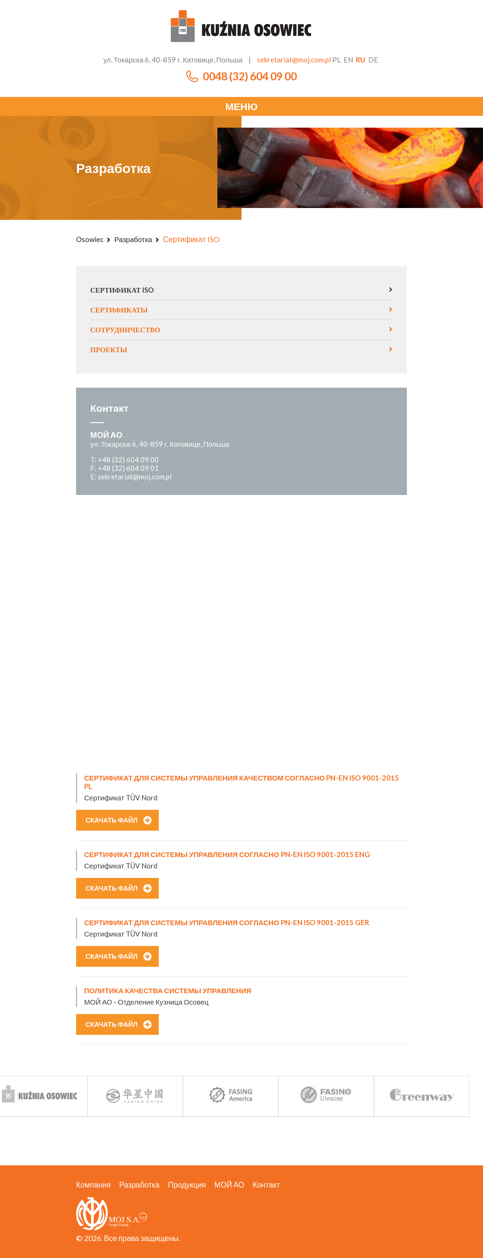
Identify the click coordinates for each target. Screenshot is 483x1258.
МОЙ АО (229, 1184)
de (373, 59)
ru (360, 59)
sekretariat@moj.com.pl (294, 59)
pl (336, 59)
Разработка (133, 239)
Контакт (266, 1184)
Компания (93, 1184)
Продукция (187, 1184)
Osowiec (90, 239)
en (348, 59)
